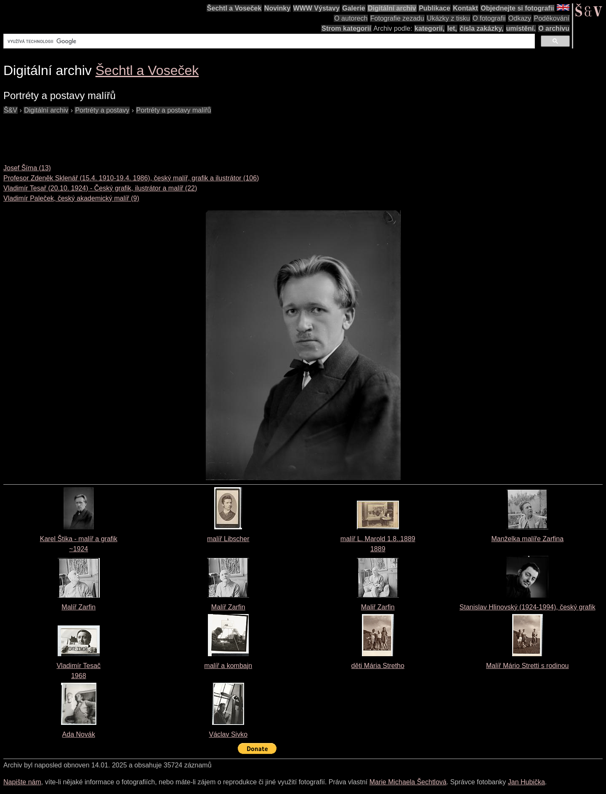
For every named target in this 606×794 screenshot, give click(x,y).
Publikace (434, 8)
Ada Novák (78, 734)
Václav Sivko (228, 734)
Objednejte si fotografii (517, 8)
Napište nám (22, 782)
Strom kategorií (346, 28)
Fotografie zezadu (397, 18)
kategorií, (429, 28)
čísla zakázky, (481, 28)
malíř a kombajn (228, 665)
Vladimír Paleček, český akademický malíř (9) (71, 198)
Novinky (277, 8)
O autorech (350, 18)
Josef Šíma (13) (27, 168)
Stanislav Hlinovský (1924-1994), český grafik (527, 607)
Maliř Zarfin (378, 607)
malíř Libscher (228, 538)
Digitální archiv (392, 8)
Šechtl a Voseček (234, 8)
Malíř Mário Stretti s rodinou (527, 665)
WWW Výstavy (316, 8)
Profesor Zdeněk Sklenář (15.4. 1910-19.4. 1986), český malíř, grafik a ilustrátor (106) (131, 178)
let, (452, 28)
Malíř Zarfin (78, 607)
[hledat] (268, 41)
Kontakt (465, 8)
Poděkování (551, 18)
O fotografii (489, 18)
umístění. (521, 28)
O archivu (553, 28)
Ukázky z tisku (448, 18)
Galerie (353, 8)
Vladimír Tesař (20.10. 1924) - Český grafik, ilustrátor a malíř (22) (100, 188)
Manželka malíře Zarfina (527, 538)
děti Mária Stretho (377, 665)
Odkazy (519, 18)
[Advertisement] (156, 134)
